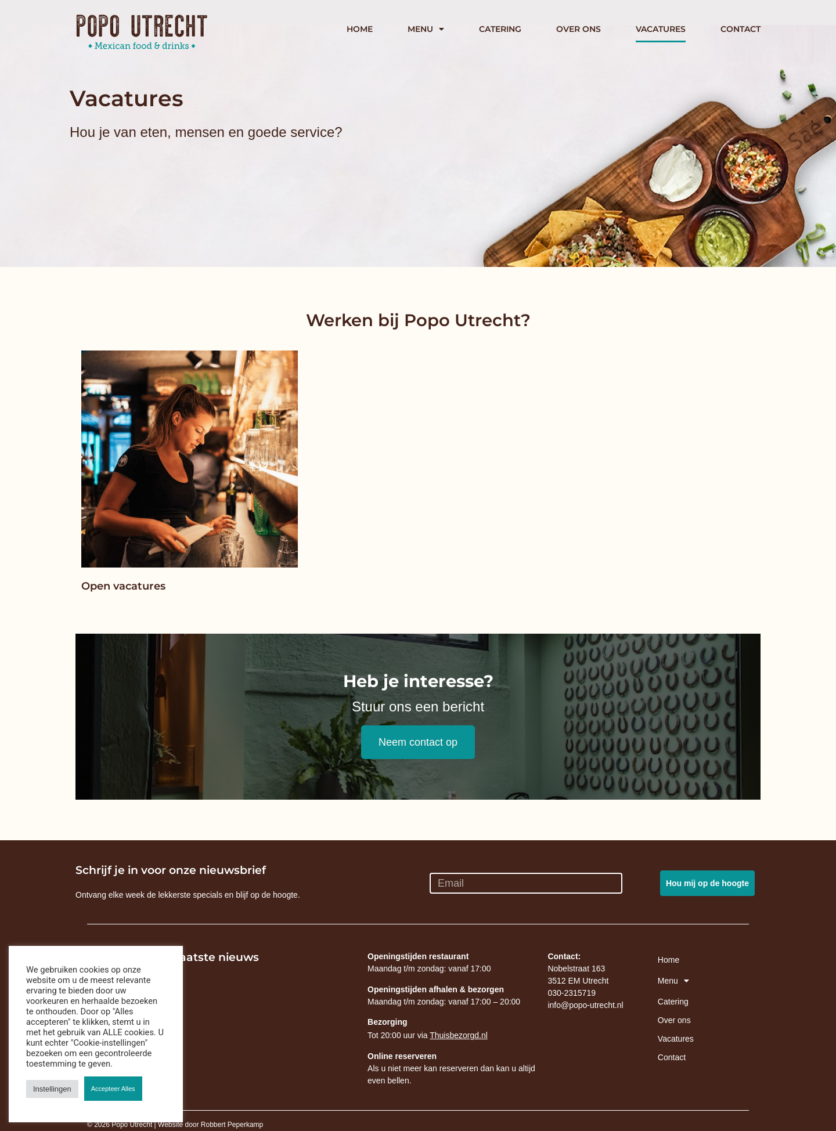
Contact (740, 29)
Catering (500, 29)
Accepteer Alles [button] (113, 1088)
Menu (426, 29)
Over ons (578, 29)
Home (360, 29)
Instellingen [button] (52, 1089)
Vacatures (661, 29)
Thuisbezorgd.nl (459, 1035)
